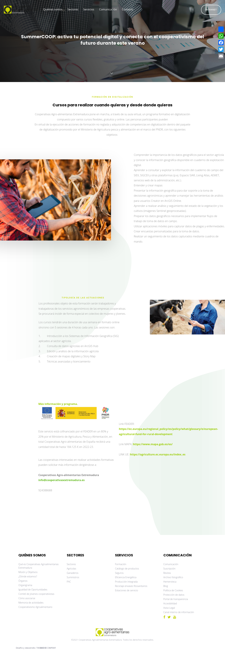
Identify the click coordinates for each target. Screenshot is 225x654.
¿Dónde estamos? (27, 576)
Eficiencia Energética (125, 577)
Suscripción (169, 568)
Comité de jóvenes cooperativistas (36, 593)
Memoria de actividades (31, 602)
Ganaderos (72, 572)
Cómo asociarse (26, 598)
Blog (165, 586)
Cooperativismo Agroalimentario (35, 607)
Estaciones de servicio (126, 590)
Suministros (73, 577)
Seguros (119, 572)
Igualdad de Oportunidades (32, 589)
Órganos (22, 580)
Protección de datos (173, 594)
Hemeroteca (169, 581)
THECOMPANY (46, 647)
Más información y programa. (58, 404)
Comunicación (170, 564)
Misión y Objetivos (28, 572)
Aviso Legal (169, 607)
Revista (167, 572)
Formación (120, 564)
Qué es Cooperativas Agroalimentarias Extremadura (38, 566)
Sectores (71, 564)
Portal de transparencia (175, 599)
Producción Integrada (126, 581)
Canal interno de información (178, 612)
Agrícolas (71, 568)
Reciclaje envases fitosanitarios (131, 586)
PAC (69, 581)
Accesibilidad (170, 603)
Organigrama (25, 585)
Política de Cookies (173, 590)
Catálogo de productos (127, 568)
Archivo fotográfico (173, 577)
